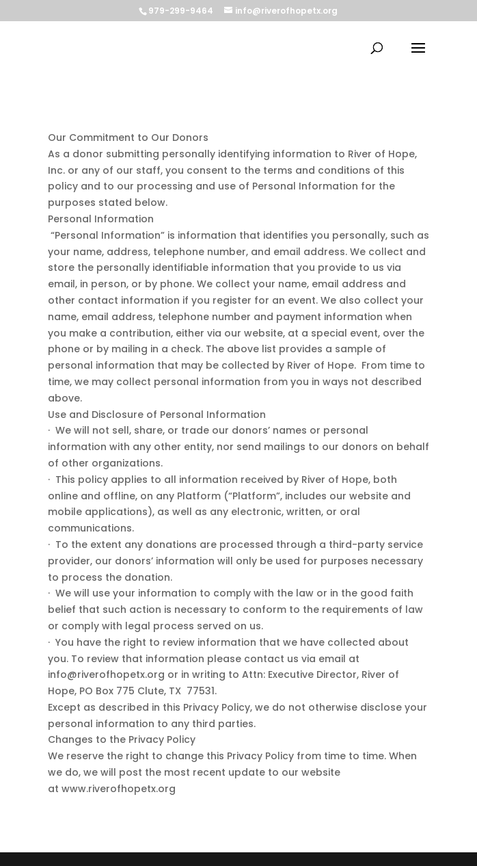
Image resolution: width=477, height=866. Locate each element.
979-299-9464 (180, 10)
